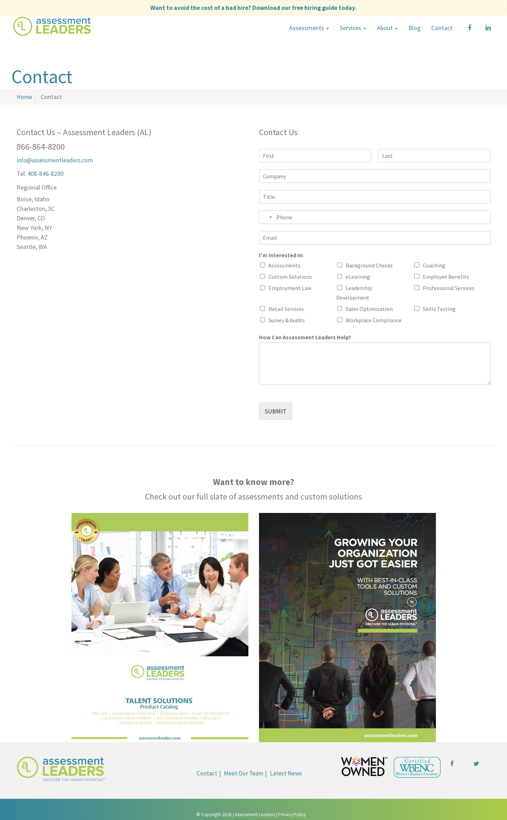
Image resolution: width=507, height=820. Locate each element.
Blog (414, 27)
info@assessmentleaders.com (57, 159)
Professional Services (448, 287)
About (387, 27)
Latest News (287, 772)
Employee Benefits (446, 275)
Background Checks (369, 264)
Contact (442, 27)
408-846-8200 (46, 172)
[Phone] (375, 216)
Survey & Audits (287, 319)
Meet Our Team (243, 772)
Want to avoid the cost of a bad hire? (253, 8)
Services (353, 27)
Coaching (434, 264)
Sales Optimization (369, 308)
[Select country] (266, 216)
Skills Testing (439, 308)
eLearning (358, 275)
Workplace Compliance (374, 319)
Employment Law (290, 287)
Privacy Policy (292, 814)
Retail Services (286, 308)
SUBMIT (276, 410)
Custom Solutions (290, 275)
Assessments (309, 27)
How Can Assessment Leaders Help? (305, 336)
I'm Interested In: (281, 254)
